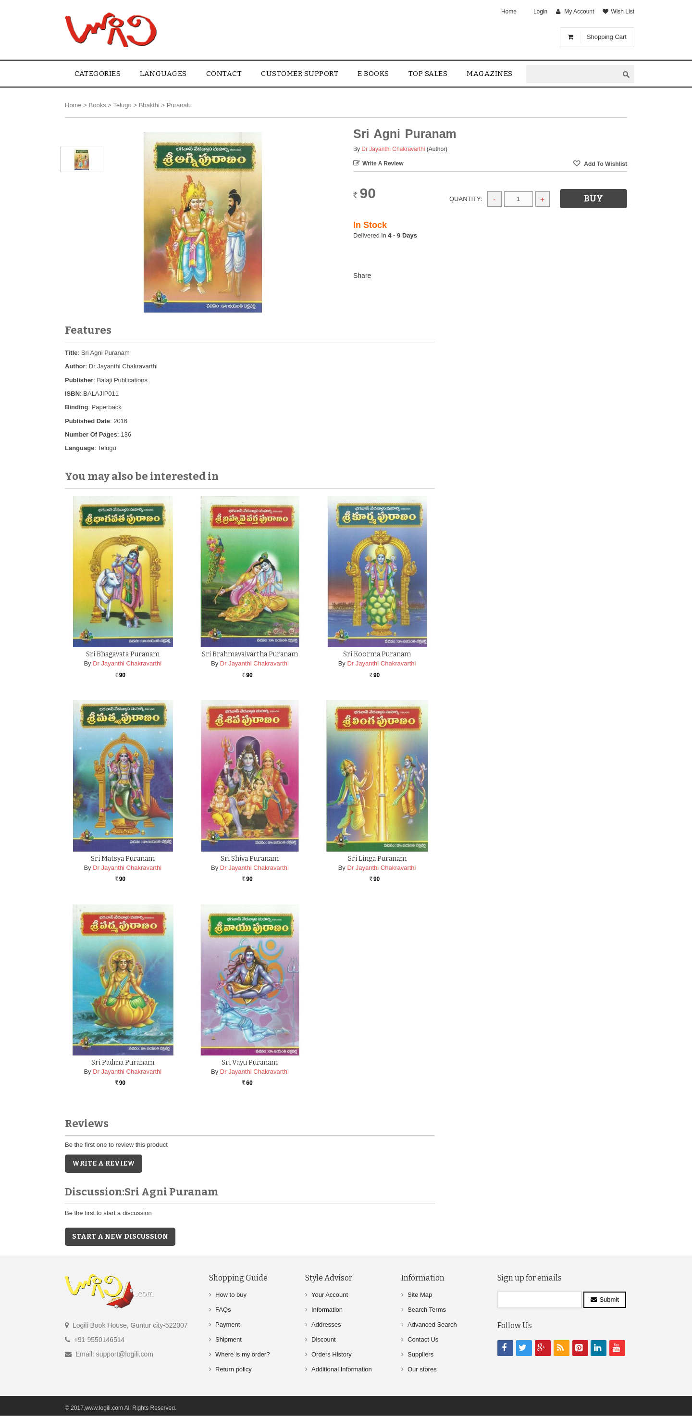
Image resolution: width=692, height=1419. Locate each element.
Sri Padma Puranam (122, 1062)
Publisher (79, 380)
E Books (373, 73)
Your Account (329, 1294)
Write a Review (383, 163)
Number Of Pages (91, 434)
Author (75, 366)
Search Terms (427, 1309)
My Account (579, 11)
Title (71, 352)
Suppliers (420, 1354)
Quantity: (465, 198)
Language (79, 448)
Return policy (233, 1369)
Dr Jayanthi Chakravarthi (393, 149)
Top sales (428, 73)
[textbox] (572, 74)
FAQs (223, 1309)
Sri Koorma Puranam (377, 654)
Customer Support (299, 73)
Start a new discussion (120, 1236)
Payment (227, 1324)
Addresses (326, 1324)
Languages (163, 73)
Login (540, 11)
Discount (323, 1339)
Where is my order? (242, 1354)
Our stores (422, 1369)
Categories (97, 73)
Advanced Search (432, 1324)
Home (509, 11)
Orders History (331, 1354)
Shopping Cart (607, 36)
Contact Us (423, 1339)
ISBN (72, 393)
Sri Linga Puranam (377, 858)
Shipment (228, 1339)
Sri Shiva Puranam (250, 858)
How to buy (231, 1294)
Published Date (87, 421)
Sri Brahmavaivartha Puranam (250, 654)
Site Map (420, 1294)
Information (327, 1309)
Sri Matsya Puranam (123, 858)
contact (224, 73)
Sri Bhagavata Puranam (123, 654)
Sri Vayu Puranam (250, 1062)
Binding (76, 407)
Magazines (490, 73)
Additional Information (341, 1369)
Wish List (622, 11)
